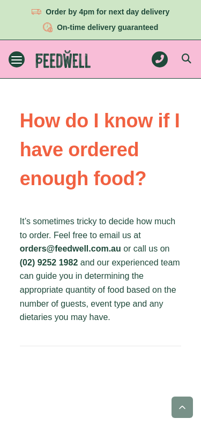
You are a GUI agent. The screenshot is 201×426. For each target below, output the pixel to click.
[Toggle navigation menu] (17, 59)
